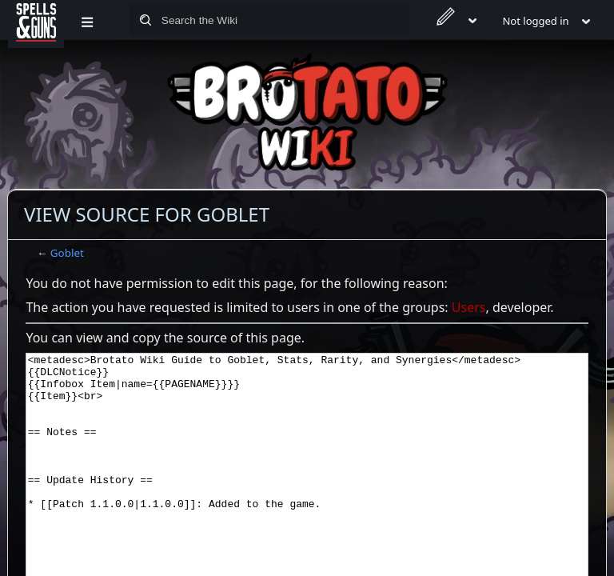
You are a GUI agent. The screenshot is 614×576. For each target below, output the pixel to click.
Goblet (67, 253)
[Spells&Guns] (36, 20)
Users (469, 307)
